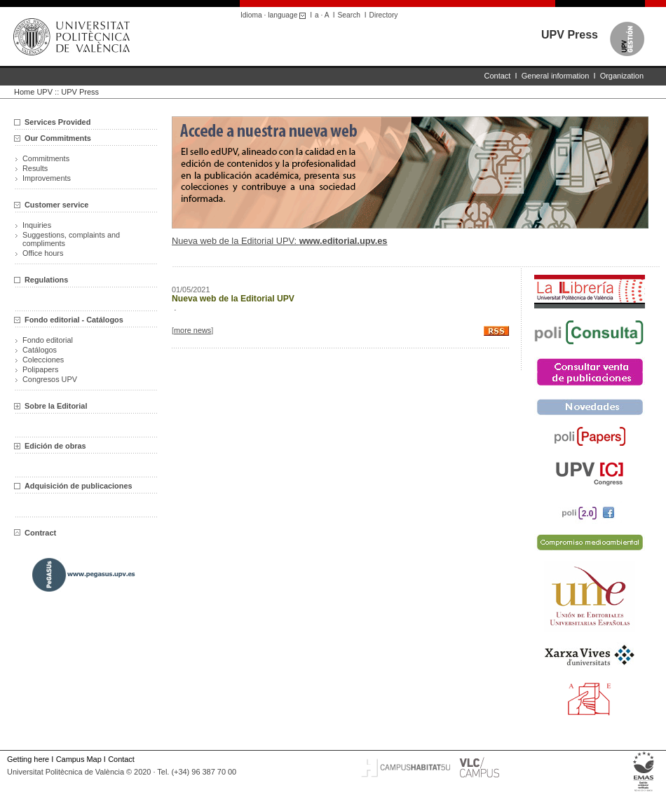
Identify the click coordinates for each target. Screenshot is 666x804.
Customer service (56, 204)
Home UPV (33, 92)
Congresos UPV (49, 379)
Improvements (46, 178)
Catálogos (39, 350)
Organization (622, 75)
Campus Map (79, 759)
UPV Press (569, 35)
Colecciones (43, 359)
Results (35, 168)
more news (192, 330)
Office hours (42, 253)
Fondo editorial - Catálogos (74, 319)
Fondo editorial (47, 340)
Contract (35, 533)
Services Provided (57, 122)
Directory (383, 15)
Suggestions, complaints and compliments (71, 239)
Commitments (45, 158)
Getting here (28, 759)
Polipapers (40, 369)
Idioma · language (275, 15)
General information (556, 75)
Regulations (46, 279)
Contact (497, 75)
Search (349, 15)
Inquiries (36, 225)
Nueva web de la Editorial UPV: (280, 241)
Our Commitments (58, 138)
